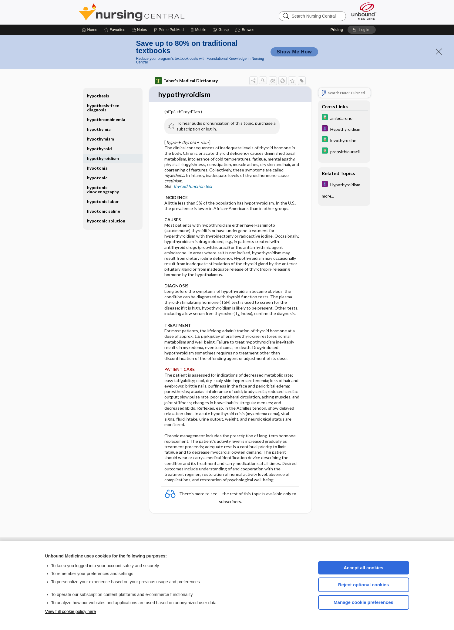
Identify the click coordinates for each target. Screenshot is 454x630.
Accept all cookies (363, 567)
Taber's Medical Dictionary (186, 80)
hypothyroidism (103, 158)
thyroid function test (192, 186)
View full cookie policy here (70, 611)
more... (328, 195)
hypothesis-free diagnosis (103, 107)
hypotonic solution (106, 220)
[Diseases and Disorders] (344, 129)
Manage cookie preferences (363, 602)
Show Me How (294, 51)
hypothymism (100, 138)
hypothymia (99, 129)
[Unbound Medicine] (364, 11)
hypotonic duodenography (103, 189)
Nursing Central (154, 12)
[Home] (89, 30)
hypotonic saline (103, 211)
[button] (245, 30)
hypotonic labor (103, 201)
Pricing (337, 30)
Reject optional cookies (363, 584)
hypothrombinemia (106, 119)
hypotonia (97, 168)
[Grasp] (221, 30)
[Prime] (168, 30)
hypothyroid (99, 148)
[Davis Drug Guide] (344, 118)
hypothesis (98, 95)
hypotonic (97, 177)
